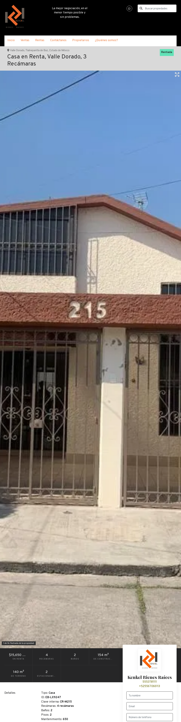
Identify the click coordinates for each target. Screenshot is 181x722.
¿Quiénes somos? (106, 40)
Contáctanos (58, 40)
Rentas (39, 40)
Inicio (11, 40)
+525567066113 (149, 686)
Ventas (25, 40)
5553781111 (149, 682)
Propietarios (80, 40)
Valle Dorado (17, 50)
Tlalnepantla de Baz (36, 50)
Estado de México (59, 50)
